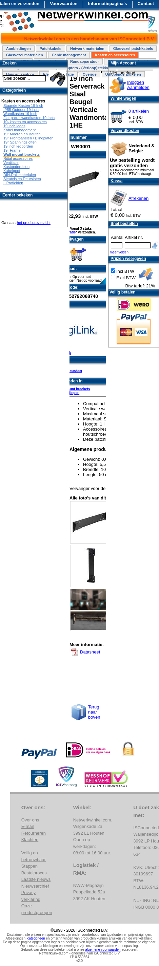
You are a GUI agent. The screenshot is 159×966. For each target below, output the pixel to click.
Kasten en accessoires (115, 55)
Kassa (116, 180)
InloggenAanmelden (138, 85)
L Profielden (13, 183)
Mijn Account (123, 63)
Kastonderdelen (16, 167)
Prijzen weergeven (128, 258)
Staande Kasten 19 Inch (23, 105)
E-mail (27, 826)
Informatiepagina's (107, 3)
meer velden (119, 252)
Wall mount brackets (73, 389)
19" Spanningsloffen (20, 142)
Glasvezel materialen (24, 55)
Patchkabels (50, 48)
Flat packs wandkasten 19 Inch (29, 118)
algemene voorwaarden (103, 949)
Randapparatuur (84, 61)
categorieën (36, 938)
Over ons (30, 819)
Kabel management (19, 130)
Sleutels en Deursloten (22, 179)
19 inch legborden (18, 146)
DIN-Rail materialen (19, 175)
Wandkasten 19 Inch (20, 114)
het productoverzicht (34, 223)
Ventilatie (11, 162)
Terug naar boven (94, 712)
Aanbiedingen (18, 48)
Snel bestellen (124, 223)
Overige (90, 74)
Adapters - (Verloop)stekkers (87, 68)
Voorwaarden (63, 3)
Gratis (71, 232)
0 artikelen (138, 111)
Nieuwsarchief (35, 886)
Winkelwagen (123, 98)
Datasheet (74, 371)
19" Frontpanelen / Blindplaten (28, 138)
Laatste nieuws (36, 879)
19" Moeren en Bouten (22, 134)
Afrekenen (138, 198)
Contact (146, 3)
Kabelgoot (11, 171)
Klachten (30, 839)
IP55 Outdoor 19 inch (21, 110)
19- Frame (12, 150)
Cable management (69, 55)
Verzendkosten (125, 130)
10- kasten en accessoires (25, 122)
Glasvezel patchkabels (133, 48)
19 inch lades (14, 126)
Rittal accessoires (18, 158)
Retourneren (33, 833)
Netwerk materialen (87, 48)
